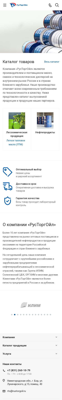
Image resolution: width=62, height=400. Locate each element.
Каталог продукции (14, 345)
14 (50, 314)
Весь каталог (51, 61)
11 (41, 314)
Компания (9, 337)
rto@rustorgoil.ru (16, 391)
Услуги (7, 353)
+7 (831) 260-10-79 (18, 370)
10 (38, 314)
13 (47, 314)
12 (44, 314)
